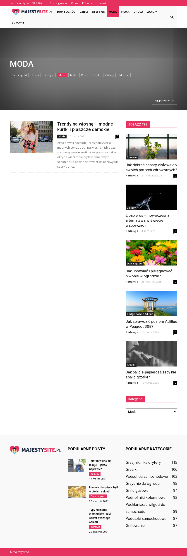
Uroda (138, 11)
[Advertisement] (25, 102)
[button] (171, 17)
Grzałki (131, 364)
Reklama (87, 3)
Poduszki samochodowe (146, 518)
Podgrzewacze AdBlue (140, 314)
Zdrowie (18, 22)
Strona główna (58, 3)
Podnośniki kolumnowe (145, 497)
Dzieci (83, 11)
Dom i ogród (66, 11)
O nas (74, 3)
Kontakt (101, 3)
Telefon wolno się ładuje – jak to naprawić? (100, 465)
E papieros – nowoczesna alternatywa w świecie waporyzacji (147, 220)
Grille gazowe (137, 490)
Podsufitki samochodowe (147, 476)
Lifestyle (98, 11)
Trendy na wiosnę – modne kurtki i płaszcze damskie (85, 126)
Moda (113, 11)
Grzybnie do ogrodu (143, 483)
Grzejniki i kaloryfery (143, 462)
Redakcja (132, 175)
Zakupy (152, 11)
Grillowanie (135, 525)
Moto (73, 75)
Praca (125, 11)
